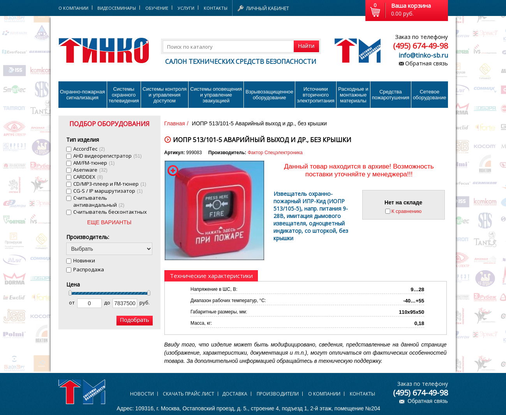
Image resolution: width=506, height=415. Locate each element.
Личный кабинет (267, 8)
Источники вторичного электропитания (315, 95)
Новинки (84, 260)
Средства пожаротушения (390, 94)
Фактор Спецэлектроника (275, 152)
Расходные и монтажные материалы (353, 95)
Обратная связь (426, 63)
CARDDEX (88, 176)
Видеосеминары (116, 8)
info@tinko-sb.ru (423, 55)
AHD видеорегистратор (107, 155)
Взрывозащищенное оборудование (269, 94)
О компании (324, 393)
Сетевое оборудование (429, 94)
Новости (142, 393)
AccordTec (89, 148)
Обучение (156, 8)
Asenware (90, 169)
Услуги (186, 8)
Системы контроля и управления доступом (165, 95)
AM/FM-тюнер (94, 162)
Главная (174, 123)
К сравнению (406, 211)
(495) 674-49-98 (420, 45)
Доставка (234, 393)
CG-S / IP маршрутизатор (108, 190)
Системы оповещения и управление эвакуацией (216, 95)
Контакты (215, 8)
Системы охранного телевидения (124, 95)
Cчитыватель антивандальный (99, 201)
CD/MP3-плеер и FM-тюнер (109, 183)
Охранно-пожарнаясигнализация (82, 94)
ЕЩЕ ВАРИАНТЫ (109, 222)
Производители (278, 393)
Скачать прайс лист (188, 393)
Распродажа (88, 269)
